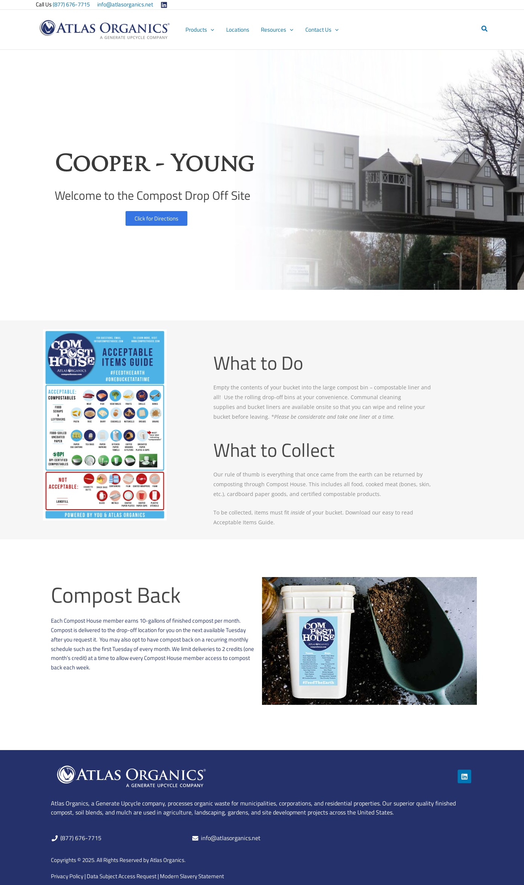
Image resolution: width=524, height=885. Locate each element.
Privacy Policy (67, 876)
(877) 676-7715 (71, 4)
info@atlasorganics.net (125, 4)
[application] (211, 29)
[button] (484, 29)
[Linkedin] (164, 5)
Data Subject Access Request (121, 876)
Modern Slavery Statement (192, 876)
